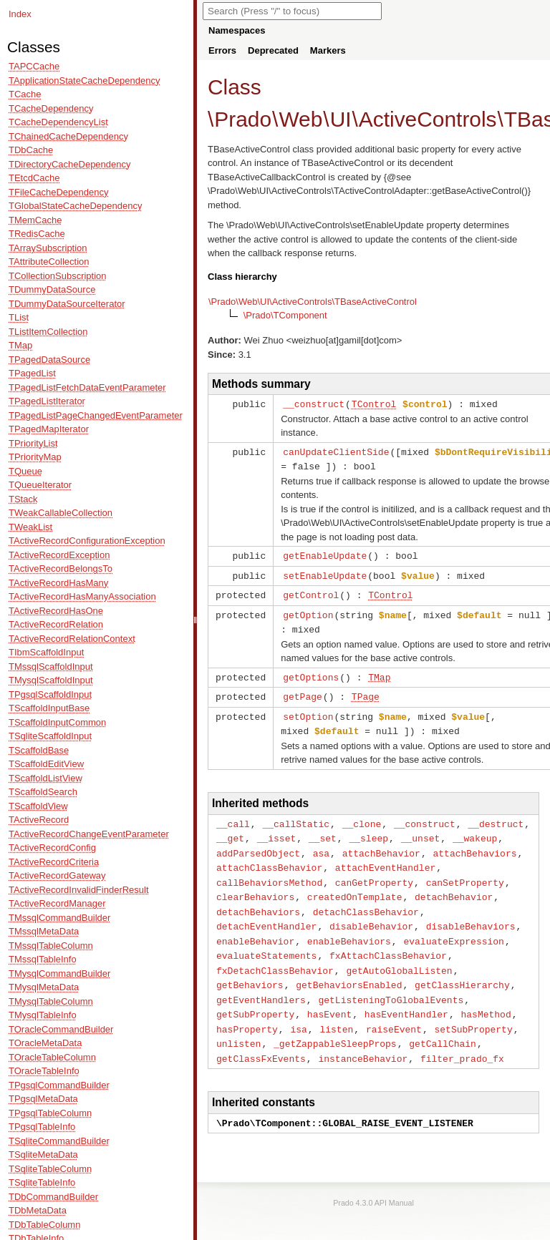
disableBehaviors (471, 912)
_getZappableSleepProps (335, 1023)
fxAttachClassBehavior (388, 940)
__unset (420, 828)
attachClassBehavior (269, 856)
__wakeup (475, 828)
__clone (362, 815)
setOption (308, 709)
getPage (302, 689)
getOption (308, 610)
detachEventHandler (266, 912)
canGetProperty (374, 870)
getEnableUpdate (325, 553)
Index (20, 14)
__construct (313, 403)
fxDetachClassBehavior (275, 954)
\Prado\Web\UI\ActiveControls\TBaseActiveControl (312, 301)
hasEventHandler (406, 996)
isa (298, 1010)
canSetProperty (465, 870)
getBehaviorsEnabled (349, 968)
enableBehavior (255, 926)
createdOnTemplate (354, 884)
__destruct (496, 815)
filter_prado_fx (462, 1038)
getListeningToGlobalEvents (390, 982)
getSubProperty (255, 996)
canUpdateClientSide (336, 450)
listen (336, 1010)
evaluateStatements (266, 940)
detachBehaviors (258, 898)
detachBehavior (454, 884)
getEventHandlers (261, 982)
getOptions (311, 671)
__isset (276, 828)
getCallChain (442, 1023)
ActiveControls (428, 119)
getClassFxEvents (261, 1038)
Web (300, 119)
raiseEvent (394, 1010)
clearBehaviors (255, 884)
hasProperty (247, 1010)
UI (341, 119)
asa (321, 842)
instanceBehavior (362, 1038)
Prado (242, 119)
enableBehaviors (349, 926)
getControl (311, 591)
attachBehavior (381, 842)
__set (323, 828)
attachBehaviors (474, 842)
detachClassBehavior (366, 898)
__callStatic (295, 815)
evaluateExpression (453, 926)
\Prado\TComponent (285, 315)
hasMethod (485, 996)
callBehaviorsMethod (269, 870)
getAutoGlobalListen (399, 954)
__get (230, 828)
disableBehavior (371, 912)
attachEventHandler (385, 856)
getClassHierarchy (462, 968)
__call (233, 815)
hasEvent (329, 996)
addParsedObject (258, 842)
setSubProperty (473, 1010)
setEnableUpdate (325, 572)
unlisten (238, 1023)
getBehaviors (250, 968)
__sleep (368, 828)
